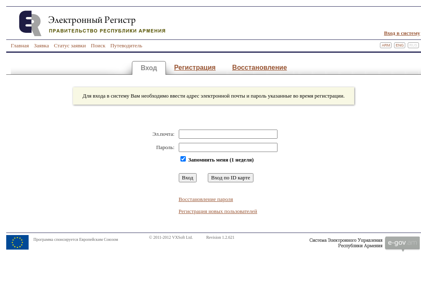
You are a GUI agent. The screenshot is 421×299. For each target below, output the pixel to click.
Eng (400, 45)
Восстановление (259, 67)
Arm (386, 45)
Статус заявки (70, 45)
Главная (20, 45)
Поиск (98, 45)
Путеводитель (126, 45)
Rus (413, 45)
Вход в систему (402, 33)
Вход (149, 67)
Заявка (41, 45)
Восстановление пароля (206, 199)
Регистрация (195, 67)
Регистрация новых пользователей (218, 211)
